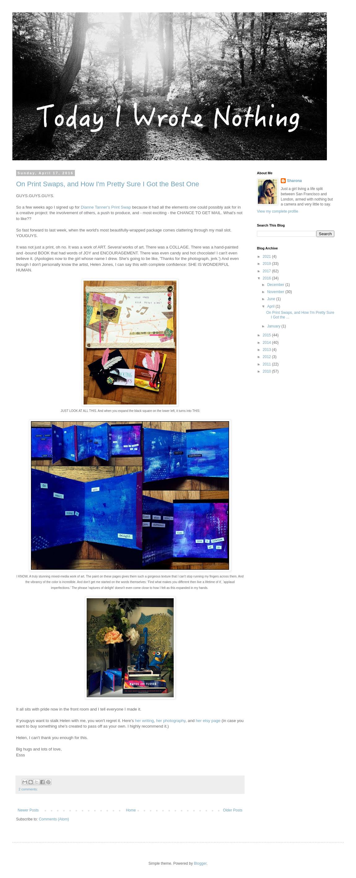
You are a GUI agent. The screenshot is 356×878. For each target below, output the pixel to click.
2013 (267, 350)
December (276, 285)
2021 (267, 256)
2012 (267, 357)
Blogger (200, 863)
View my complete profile (277, 211)
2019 (267, 264)
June (271, 299)
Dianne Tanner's (95, 207)
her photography (170, 720)
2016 (267, 278)
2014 (267, 342)
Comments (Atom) (54, 819)
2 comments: (28, 789)
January (274, 326)
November (276, 292)
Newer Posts (28, 810)
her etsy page (208, 720)
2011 (267, 364)
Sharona (294, 181)
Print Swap (121, 207)
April (271, 306)
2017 (267, 271)
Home (131, 810)
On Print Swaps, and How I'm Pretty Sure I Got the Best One (107, 184)
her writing (144, 720)
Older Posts (232, 810)
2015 (267, 335)
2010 (267, 371)
